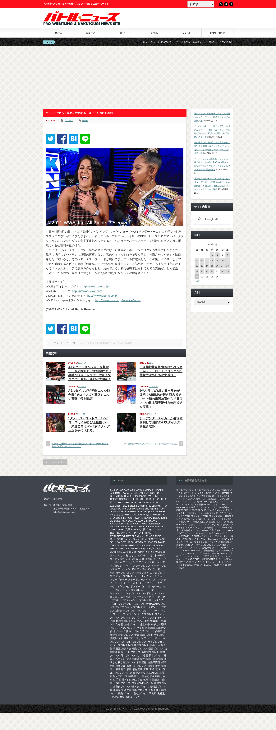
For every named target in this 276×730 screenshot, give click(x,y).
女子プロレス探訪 (123, 645)
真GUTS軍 (152, 672)
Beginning (213, 539)
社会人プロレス (118, 676)
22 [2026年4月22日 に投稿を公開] (212, 271)
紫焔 (145, 679)
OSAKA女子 (123, 529)
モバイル (186, 32)
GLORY (218, 565)
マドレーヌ (153, 610)
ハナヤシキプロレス (129, 593)
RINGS (150, 536)
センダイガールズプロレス (208, 533)
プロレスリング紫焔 (212, 516)
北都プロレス (125, 634)
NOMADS (157, 526)
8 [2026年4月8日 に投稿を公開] (212, 260)
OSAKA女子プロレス (143, 529)
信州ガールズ (117, 631)
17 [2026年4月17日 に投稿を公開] (222, 266)
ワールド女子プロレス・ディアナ (202, 542)
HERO (162, 511)
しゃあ (124, 555)
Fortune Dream (136, 505)
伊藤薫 (140, 627)
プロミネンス (130, 600)
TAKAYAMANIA (119, 545)
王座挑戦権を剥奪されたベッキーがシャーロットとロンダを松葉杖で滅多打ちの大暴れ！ (161, 371)
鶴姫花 (129, 696)
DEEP (119, 502)
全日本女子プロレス (143, 631)
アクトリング (130, 562)
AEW (139, 490)
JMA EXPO (159, 514)
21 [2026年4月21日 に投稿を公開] (207, 271)
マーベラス (119, 614)
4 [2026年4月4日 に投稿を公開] (227, 255)
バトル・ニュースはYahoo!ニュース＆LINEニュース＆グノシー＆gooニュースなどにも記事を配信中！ (205, 42)
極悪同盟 (121, 665)
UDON (159, 545)
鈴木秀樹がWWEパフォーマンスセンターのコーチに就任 (151, 444)
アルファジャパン (141, 569)
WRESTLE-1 (199, 522)
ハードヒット (148, 593)
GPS (126, 511)
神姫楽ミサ (134, 676)
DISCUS (149, 502)
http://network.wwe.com (87, 291)
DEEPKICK (129, 502)
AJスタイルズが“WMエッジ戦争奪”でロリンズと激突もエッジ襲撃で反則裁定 (89, 394)
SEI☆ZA (115, 542)
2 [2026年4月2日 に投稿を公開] (217, 255)
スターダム (199, 539)
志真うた (126, 648)
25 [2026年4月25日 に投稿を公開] (227, 271)
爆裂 (145, 669)
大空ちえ (126, 641)
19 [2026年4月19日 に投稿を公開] (197, 271)
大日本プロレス (225, 493)
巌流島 (228, 565)
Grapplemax (151, 511)
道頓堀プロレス (216, 522)
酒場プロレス (139, 690)
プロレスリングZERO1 (196, 501)
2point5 (114, 490)
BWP (149, 496)
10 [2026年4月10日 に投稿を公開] (222, 260)
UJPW (119, 548)
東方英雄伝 (146, 659)
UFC (112, 548)
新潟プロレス (218, 556)
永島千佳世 (153, 665)
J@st (149, 514)
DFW (140, 502)
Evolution (115, 505)
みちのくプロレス (220, 490)
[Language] (200, 4)
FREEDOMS (153, 505)
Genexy (131, 508)
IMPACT (134, 514)
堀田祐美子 (146, 634)
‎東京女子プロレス (184, 545)
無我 (129, 669)
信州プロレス (208, 547)
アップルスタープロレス (136, 565)
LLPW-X (133, 526)
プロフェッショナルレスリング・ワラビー (208, 513)
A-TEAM (124, 490)
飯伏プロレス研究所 (145, 693)
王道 (151, 669)
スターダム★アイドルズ (141, 579)
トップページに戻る (55, 462)
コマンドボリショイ (138, 572)
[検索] (211, 219)
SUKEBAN (137, 542)
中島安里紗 (143, 621)
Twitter (226, 4)
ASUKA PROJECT (149, 493)
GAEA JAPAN (118, 508)
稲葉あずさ (148, 676)
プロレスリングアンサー (146, 607)
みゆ (141, 558)
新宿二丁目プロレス (129, 652)
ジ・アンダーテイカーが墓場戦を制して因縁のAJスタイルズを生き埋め (161, 422)
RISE (158, 536)
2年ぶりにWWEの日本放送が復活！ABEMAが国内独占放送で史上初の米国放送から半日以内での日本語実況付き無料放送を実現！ (161, 398)
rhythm (141, 536)
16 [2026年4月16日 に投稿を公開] (217, 266)
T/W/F (161, 542)
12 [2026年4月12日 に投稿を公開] (197, 266)
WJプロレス (129, 552)
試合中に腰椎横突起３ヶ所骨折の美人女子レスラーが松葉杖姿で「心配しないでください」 (80, 445)
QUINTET (150, 533)
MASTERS (145, 526)
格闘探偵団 (153, 662)
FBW (124, 505)
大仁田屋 (152, 638)
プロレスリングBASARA (146, 603)
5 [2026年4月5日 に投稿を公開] (196, 260)
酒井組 (127, 690)
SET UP (125, 542)
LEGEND (154, 523)
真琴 (161, 672)
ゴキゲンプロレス (123, 576)
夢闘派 (113, 638)
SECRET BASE (156, 539)
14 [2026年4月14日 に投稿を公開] (207, 266)
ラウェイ (126, 617)
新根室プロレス (150, 652)
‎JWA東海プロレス (218, 553)
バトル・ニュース (134, 708)
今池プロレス (128, 627)
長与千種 (153, 690)
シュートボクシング (145, 576)
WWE (85, 120)
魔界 (122, 696)
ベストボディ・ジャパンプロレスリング (195, 493)
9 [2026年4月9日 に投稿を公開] (217, 260)
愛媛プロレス (155, 648)
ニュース (90, 32)
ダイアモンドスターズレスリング (136, 586)
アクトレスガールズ (150, 562)
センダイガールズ (128, 583)
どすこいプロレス (139, 555)
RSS (221, 4)
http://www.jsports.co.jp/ (102, 295)
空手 (115, 679)
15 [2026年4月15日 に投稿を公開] (212, 266)
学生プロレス (141, 645)
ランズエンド (138, 617)
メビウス (211, 507)
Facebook (231, 4)
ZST (200, 562)
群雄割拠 (154, 679)
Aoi (124, 493)
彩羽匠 (117, 648)
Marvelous (221, 545)
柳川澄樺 (141, 662)
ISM (142, 514)
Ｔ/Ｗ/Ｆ (138, 696)
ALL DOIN (116, 493)
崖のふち (155, 645)
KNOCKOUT (117, 523)
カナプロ (121, 572)
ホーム (58, 32)
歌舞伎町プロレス (136, 665)
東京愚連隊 (133, 659)
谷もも (149, 683)
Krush (145, 523)
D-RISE (150, 499)
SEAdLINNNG (183, 547)
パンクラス (223, 547)
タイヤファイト (147, 583)
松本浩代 (158, 659)
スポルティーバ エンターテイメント (201, 519)
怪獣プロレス (139, 648)
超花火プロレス (122, 686)
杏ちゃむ (121, 659)
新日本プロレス (183, 490)
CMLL (156, 496)
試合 (122, 32)
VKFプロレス (153, 548)
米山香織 (137, 679)
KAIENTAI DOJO (150, 517)
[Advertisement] (138, 77)
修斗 (128, 631)
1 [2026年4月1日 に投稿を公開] (212, 255)
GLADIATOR (157, 508)
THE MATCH (136, 545)
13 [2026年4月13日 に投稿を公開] (202, 266)
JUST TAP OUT (125, 517)
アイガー (158, 558)
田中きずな (139, 672)
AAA (132, 490)
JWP (137, 517)
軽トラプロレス (140, 686)
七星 (112, 621)
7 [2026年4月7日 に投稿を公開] (207, 260)
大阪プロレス (138, 641)
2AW (190, 499)
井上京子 (145, 624)
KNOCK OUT (133, 523)
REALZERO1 (117, 536)
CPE (132, 499)
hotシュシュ (117, 514)
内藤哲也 (160, 631)
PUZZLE (139, 533)
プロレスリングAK (120, 603)
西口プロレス (123, 683)
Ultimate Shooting (134, 548)
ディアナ (149, 589)
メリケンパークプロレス (140, 614)
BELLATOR (116, 496)
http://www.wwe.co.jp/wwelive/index (117, 300)
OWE (113, 533)
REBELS (131, 536)
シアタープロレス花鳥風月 (218, 524)
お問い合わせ (217, 32)
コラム (154, 32)
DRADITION (182, 507)
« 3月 (196, 281)
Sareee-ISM (140, 539)
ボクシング (129, 610)
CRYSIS (140, 499)
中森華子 (155, 621)
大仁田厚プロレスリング (132, 638)
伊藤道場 (150, 627)
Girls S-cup (142, 508)
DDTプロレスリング (188, 496)
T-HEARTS (150, 542)
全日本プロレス (201, 490)
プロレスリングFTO (199, 556)
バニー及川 (124, 596)
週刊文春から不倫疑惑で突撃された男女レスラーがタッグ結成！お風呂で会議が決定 (212, 117)
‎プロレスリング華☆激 (196, 553)
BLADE (128, 496)
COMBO (124, 499)
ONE (113, 529)
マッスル (141, 610)
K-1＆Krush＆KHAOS (189, 565)
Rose (113, 539)
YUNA (140, 552)
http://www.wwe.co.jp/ (95, 286)
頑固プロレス (197, 507)
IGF (127, 514)
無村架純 (137, 669)
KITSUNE (151, 520)
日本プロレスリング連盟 (134, 655)
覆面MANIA (138, 683)
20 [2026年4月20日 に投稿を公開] (202, 271)
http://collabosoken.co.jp (64, 512)
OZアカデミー (125, 533)
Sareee (128, 539)
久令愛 (119, 624)
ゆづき (148, 558)
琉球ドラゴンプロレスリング (190, 527)
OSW (159, 529)
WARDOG (116, 552)
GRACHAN (136, 511)
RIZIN (182, 568)
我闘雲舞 (225, 542)
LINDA (123, 526)
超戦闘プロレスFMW (217, 527)
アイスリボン (221, 536)
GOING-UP (116, 511)
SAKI (120, 539)
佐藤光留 (161, 627)
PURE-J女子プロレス (212, 530)
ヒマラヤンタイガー (142, 596)
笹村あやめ (125, 679)
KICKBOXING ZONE (133, 520)
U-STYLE (149, 545)
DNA (157, 502)
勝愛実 (113, 634)
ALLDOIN (157, 490)
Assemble (133, 493)
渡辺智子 (121, 669)
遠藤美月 (118, 690)
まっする (133, 558)
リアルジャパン (156, 617)
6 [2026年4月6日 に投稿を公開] (202, 260)
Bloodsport (139, 496)
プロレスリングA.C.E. (151, 600)
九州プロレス (131, 624)
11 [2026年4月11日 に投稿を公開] (227, 260)
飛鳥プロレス (125, 693)
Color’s (114, 499)
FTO (164, 505)
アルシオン (124, 569)
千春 (136, 634)
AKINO (147, 490)
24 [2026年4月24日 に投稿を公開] (222, 271)
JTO (112, 517)
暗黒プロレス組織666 (206, 499)
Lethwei (114, 526)
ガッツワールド (220, 504)
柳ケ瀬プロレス (127, 662)
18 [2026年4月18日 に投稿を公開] (227, 266)
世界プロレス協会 (126, 621)
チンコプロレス (134, 589)
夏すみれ (159, 634)
